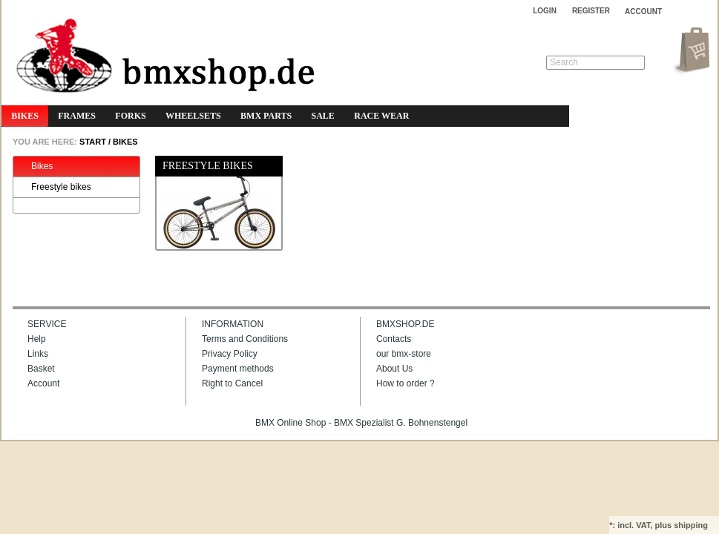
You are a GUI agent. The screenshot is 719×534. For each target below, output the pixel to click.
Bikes (25, 116)
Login (545, 11)
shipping (691, 525)
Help (36, 339)
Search (564, 62)
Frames (77, 116)
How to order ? (405, 383)
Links (37, 354)
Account (43, 383)
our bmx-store (403, 354)
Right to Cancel (232, 383)
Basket (41, 368)
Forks (130, 116)
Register (591, 11)
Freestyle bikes (54, 187)
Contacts (393, 339)
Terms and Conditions (245, 339)
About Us (394, 368)
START (91, 141)
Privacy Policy (229, 354)
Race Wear (381, 116)
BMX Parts (266, 116)
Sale (323, 116)
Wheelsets (193, 116)
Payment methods (238, 368)
